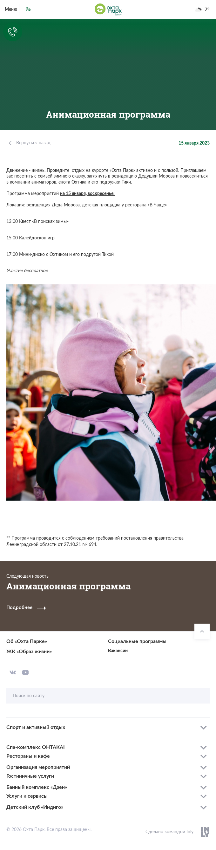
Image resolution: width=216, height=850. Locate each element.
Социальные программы (137, 641)
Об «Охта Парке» (26, 641)
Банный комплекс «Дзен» (36, 787)
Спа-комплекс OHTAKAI (35, 747)
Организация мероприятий (38, 767)
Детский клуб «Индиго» (34, 807)
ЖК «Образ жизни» (29, 651)
